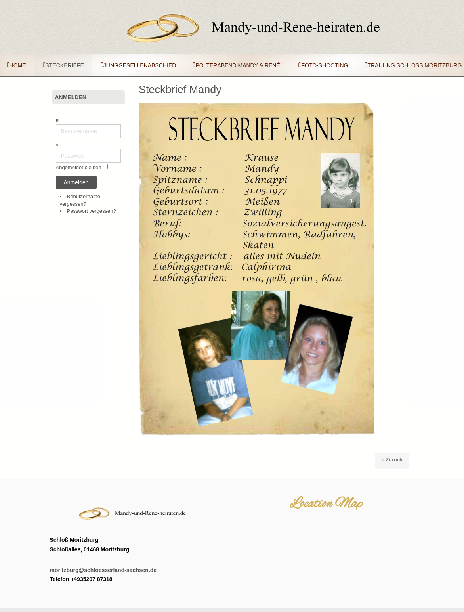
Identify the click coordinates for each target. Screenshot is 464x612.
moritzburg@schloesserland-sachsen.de (103, 570)
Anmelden (76, 182)
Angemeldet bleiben (78, 168)
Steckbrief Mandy (180, 90)
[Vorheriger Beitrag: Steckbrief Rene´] (392, 461)
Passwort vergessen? (91, 211)
